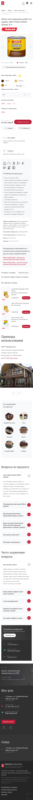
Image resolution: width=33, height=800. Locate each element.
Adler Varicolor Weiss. (17, 317)
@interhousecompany (13, 651)
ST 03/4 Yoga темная (11, 358)
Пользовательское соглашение (9, 787)
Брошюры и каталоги (6, 792)
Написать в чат (11, 657)
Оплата (10, 151)
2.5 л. (9, 103)
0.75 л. (3, 103)
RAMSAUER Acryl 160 (17, 677)
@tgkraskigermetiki (11, 713)
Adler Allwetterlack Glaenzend (20, 303)
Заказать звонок (8, 722)
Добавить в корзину (23, 122)
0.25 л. (3, 112)
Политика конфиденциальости (9, 789)
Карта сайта (4, 794)
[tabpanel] (16, 375)
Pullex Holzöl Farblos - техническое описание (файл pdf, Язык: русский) (14, 258)
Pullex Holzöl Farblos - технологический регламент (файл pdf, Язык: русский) (15, 263)
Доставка (11, 137)
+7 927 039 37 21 (12, 644)
